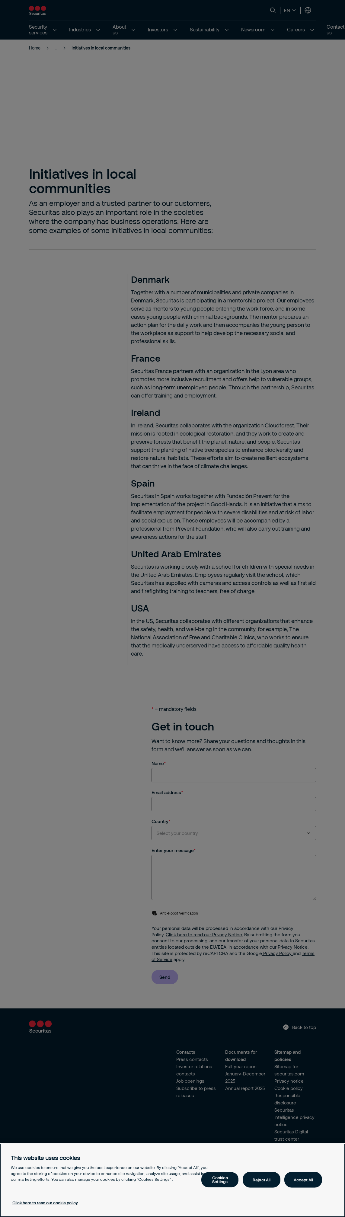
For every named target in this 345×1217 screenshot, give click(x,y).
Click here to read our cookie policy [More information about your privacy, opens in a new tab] (45, 1202)
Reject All (261, 1179)
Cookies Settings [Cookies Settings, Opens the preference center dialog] (220, 1179)
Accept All (303, 1179)
